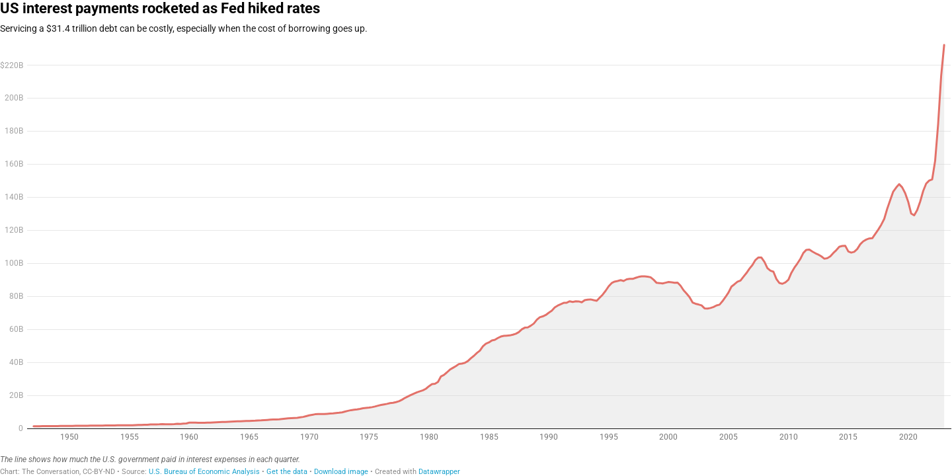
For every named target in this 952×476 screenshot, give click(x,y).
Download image (341, 471)
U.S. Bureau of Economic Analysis (204, 471)
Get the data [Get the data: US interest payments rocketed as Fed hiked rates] (286, 471)
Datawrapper (439, 471)
